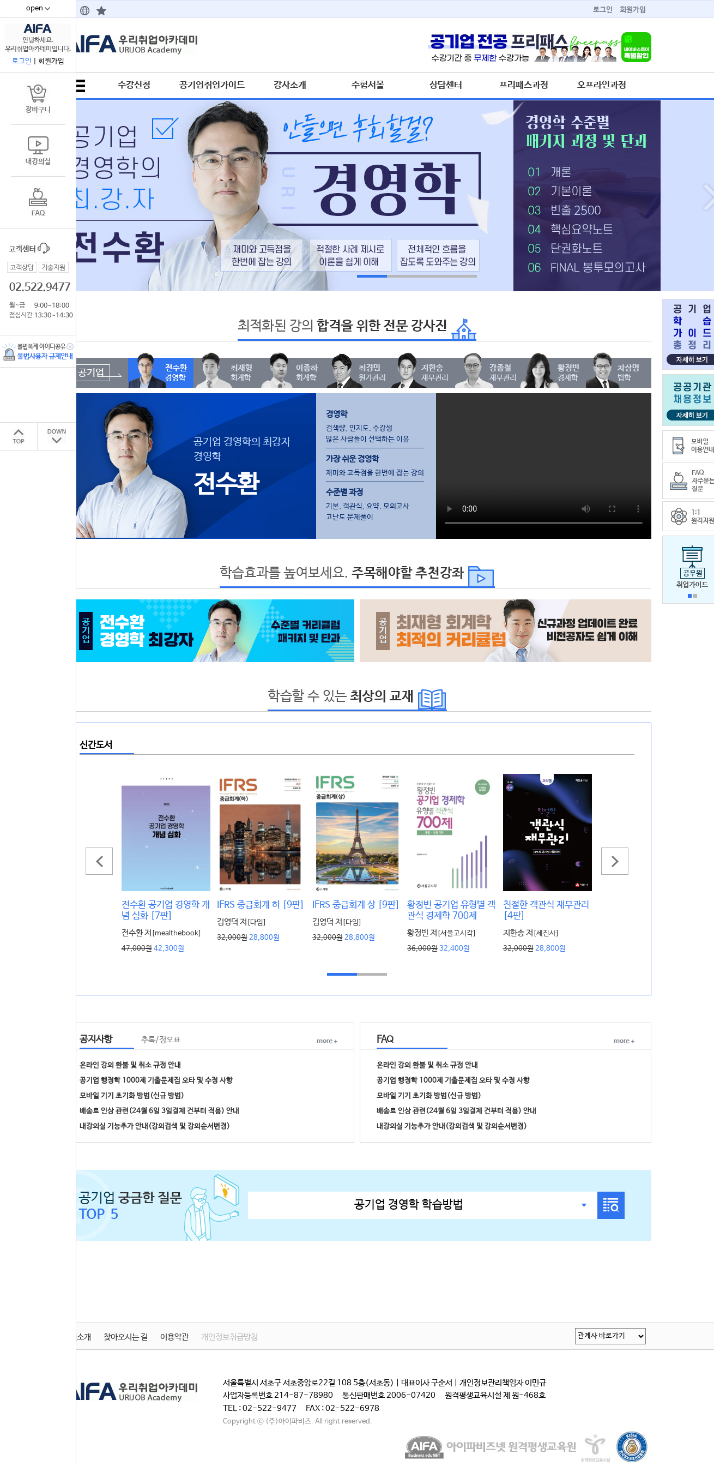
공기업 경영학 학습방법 (408, 1204)
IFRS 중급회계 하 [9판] (261, 904)
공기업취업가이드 (212, 85)
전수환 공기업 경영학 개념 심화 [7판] (166, 910)
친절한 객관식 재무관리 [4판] (546, 910)
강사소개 (290, 85)
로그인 (603, 10)
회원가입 (633, 10)
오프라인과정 (601, 85)
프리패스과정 (523, 85)
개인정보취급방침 (229, 1337)
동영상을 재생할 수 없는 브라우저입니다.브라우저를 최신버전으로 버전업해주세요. (543, 464)
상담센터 (445, 85)
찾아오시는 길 (126, 1337)
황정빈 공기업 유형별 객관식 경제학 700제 (451, 910)
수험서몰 (368, 85)
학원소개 (77, 1337)
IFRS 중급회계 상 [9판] (356, 904)
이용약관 (174, 1337)
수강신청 (134, 85)
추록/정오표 (160, 1040)
